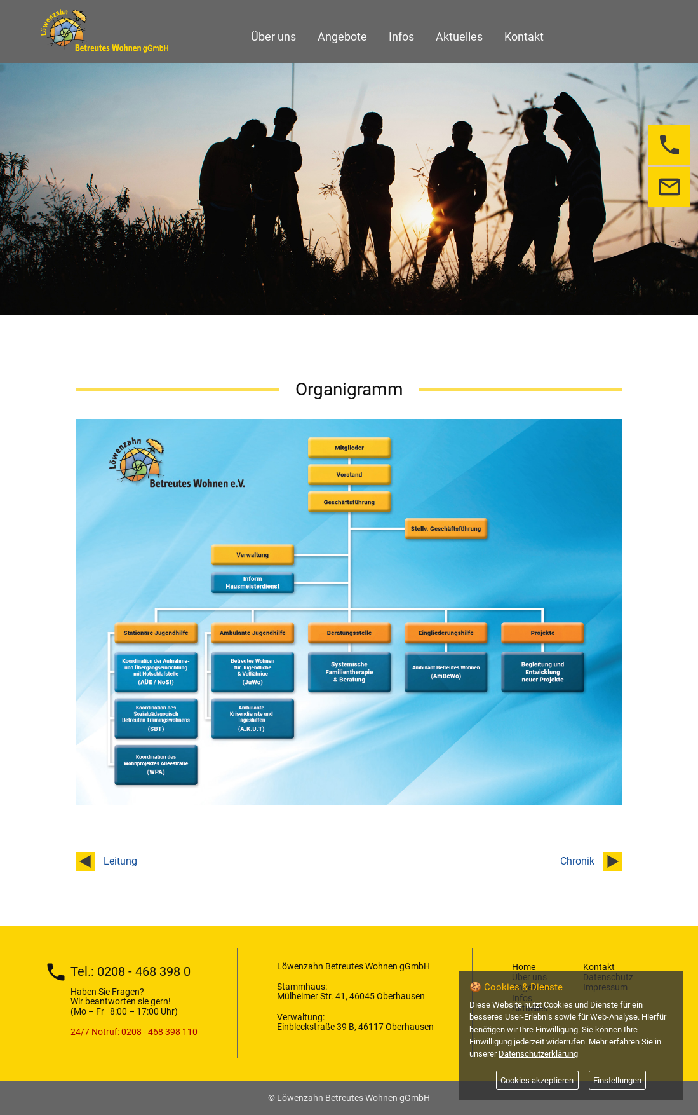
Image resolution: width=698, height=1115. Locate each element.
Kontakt (524, 36)
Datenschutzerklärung (538, 1053)
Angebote (342, 36)
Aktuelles (459, 36)
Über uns (273, 36)
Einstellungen (617, 1080)
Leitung (120, 861)
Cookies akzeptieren (537, 1080)
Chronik (577, 861)
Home (523, 967)
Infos (401, 36)
